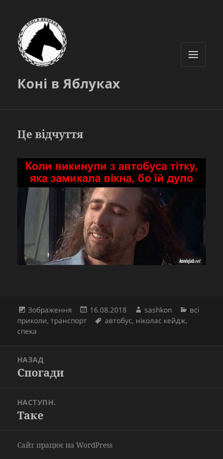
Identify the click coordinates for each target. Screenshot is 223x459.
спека (27, 331)
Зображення (50, 310)
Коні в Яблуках (68, 83)
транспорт (69, 320)
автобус (118, 320)
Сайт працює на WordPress (64, 445)
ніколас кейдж (161, 320)
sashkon (158, 310)
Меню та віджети (193, 66)
